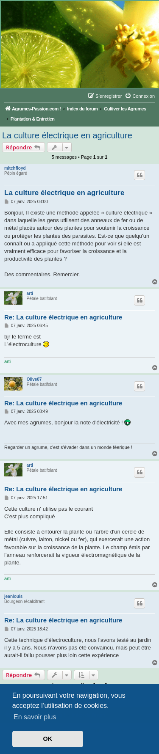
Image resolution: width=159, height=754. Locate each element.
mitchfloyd (15, 168)
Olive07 (34, 379)
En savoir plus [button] (35, 717)
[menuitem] (140, 96)
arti (30, 293)
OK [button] (48, 738)
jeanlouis (13, 596)
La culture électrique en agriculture (67, 135)
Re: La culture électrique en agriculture (63, 317)
